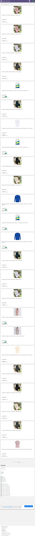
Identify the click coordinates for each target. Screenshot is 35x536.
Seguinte (19, 462)
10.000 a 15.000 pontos (5, 488)
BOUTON (3, 477)
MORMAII (3, 478)
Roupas (2, 473)
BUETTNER (3, 481)
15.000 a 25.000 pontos (5, 489)
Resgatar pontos (6, 4)
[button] (33, 1)
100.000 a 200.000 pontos (6, 494)
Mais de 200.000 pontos (5, 495)
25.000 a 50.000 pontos (5, 490)
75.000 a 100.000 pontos (5, 493)
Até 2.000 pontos (4, 484)
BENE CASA (3, 480)
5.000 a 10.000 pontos (5, 486)
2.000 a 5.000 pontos (5, 485)
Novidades (3, 529)
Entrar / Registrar (6, 1)
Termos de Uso (4, 531)
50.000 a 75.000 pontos (5, 491)
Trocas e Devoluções (5, 535)
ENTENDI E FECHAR (28, 506)
